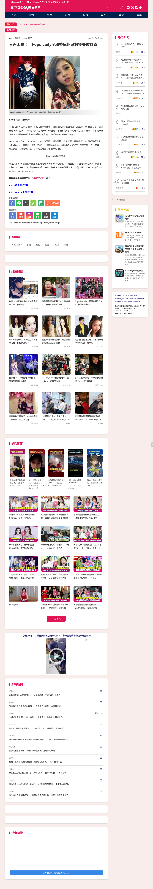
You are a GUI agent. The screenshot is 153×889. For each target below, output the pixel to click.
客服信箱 (133, 298)
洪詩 (57, 244)
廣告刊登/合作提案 (122, 298)
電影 (121, 14)
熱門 (49, 14)
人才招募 (125, 295)
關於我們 (133, 295)
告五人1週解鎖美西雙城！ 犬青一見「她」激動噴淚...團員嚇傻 (36, 728)
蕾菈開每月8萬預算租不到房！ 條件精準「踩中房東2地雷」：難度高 (89, 419)
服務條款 (140, 298)
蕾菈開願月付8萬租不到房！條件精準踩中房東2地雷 (132, 61)
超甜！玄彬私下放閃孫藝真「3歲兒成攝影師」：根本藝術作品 (35, 761)
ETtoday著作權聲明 (50, 222)
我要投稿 (118, 295)
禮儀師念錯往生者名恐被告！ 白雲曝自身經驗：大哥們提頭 (35, 705)
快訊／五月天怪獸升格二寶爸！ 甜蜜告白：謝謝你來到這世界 (36, 717)
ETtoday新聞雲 (17, 2)
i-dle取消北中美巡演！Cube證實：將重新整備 (131, 166)
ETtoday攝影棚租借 (134, 270)
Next (99, 465)
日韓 (85, 14)
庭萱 (47, 244)
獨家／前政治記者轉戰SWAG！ (130, 123)
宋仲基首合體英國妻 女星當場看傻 (132, 107)
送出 (121, 7)
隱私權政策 (119, 301)
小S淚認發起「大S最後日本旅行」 (133, 45)
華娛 (103, 14)
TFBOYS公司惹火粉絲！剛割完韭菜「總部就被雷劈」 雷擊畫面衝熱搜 (39, 783)
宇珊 (29, 244)
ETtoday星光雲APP (41, 2)
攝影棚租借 (55, 2)
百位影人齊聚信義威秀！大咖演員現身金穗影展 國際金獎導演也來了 (38, 795)
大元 (66, 244)
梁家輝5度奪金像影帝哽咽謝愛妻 (132, 138)
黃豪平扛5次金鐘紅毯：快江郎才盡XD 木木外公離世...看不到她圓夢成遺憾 (88, 548)
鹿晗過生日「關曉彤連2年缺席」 (34, 24)
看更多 (57, 619)
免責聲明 (136, 301)
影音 (67, 14)
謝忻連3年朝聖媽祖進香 (131, 152)
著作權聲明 (128, 301)
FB (136, 7)
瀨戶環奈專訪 (14, 604)
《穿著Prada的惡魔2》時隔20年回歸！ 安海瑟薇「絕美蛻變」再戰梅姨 (55, 608)
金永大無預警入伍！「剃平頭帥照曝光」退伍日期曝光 (32, 750)
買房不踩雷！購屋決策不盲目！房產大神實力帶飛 (134, 249)
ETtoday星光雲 (25, 8)
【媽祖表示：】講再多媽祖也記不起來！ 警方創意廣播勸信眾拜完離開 (56, 635)
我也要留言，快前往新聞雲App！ (56, 873)
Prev (13, 465)
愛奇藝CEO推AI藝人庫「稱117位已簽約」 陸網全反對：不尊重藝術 (37, 772)
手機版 (28, 2)
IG (140, 7)
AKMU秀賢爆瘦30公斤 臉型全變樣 (132, 181)
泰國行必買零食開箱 (133, 232)
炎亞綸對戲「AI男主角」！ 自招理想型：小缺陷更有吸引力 (34, 694)
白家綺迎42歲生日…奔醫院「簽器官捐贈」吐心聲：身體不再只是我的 (38, 739)
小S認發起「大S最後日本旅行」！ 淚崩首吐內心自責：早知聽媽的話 (56, 419)
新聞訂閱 (65, 2)
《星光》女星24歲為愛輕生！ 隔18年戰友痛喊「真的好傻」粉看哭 (133, 92)
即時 (31, 14)
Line (132, 7)
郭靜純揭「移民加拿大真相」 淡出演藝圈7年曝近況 (132, 76)
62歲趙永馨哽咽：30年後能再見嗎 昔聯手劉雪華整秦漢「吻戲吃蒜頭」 (55, 518)
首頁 (13, 14)
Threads (128, 7)
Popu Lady (16, 244)
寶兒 (38, 244)
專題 (139, 14)
